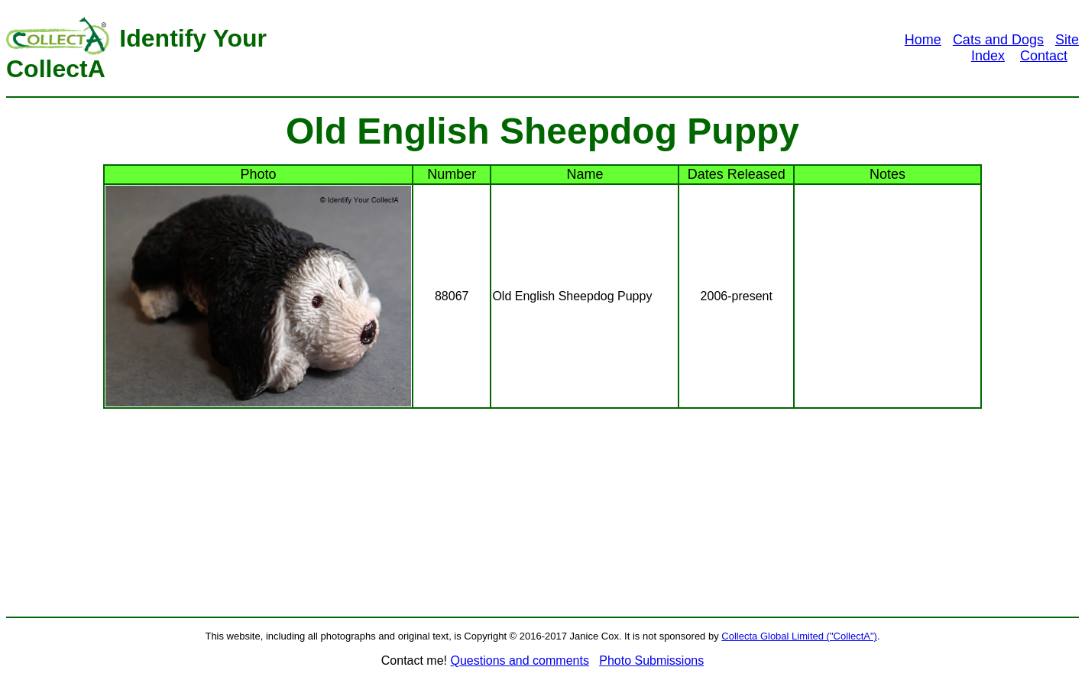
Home (923, 39)
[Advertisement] (578, 48)
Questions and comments (519, 660)
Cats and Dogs (998, 39)
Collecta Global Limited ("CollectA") (799, 636)
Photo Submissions (651, 660)
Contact (1043, 55)
